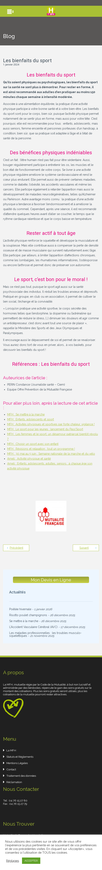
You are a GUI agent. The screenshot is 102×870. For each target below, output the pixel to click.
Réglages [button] (12, 860)
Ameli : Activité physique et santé (29, 458)
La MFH (11, 750)
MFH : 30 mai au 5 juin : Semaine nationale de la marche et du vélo (51, 453)
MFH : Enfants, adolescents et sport (30, 419)
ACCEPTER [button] (31, 860)
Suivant (84, 547)
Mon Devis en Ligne (51, 579)
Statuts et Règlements (19, 756)
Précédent (16, 547)
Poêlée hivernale (20, 609)
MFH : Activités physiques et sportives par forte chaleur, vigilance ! (51, 424)
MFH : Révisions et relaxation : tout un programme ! (41, 448)
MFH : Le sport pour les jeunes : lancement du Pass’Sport (45, 429)
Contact (11, 769)
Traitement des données (21, 775)
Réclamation (14, 782)
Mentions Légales (17, 763)
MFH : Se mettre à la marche (26, 414)
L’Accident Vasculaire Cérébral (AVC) (33, 627)
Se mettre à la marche (23, 621)
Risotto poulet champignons (28, 615)
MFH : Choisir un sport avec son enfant (32, 444)
